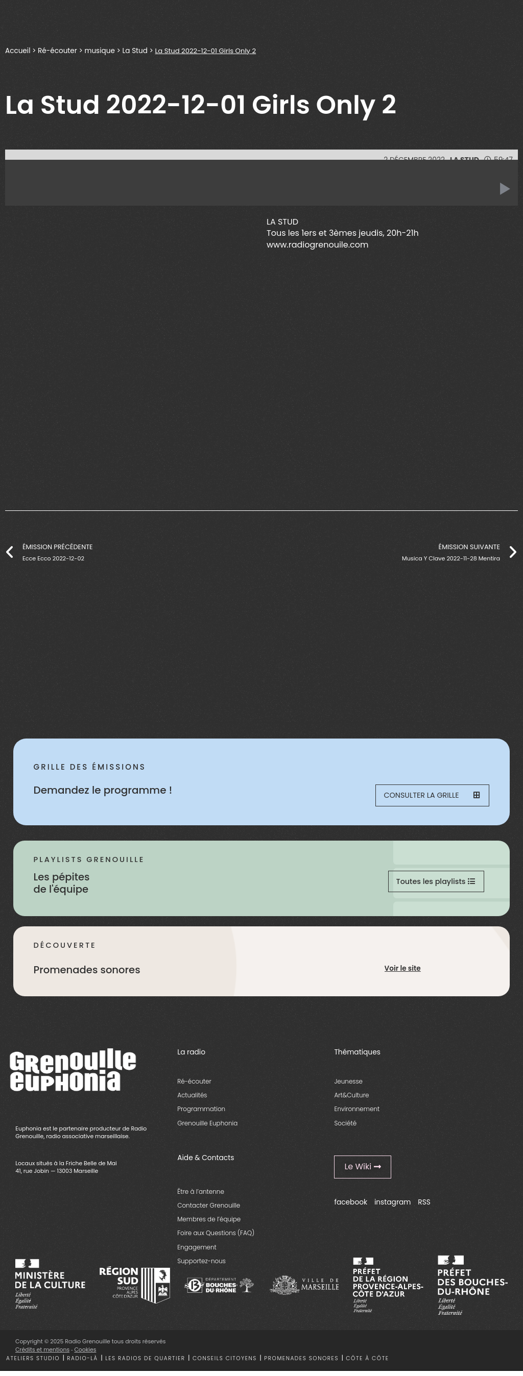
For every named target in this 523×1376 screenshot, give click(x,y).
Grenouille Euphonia (207, 1127)
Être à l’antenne (200, 1196)
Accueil (18, 51)
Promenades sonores (301, 1363)
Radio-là (82, 1363)
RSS (424, 1207)
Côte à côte (367, 1363)
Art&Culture (351, 1100)
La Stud (135, 51)
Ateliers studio (33, 1363)
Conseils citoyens (225, 1363)
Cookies (86, 1354)
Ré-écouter (57, 51)
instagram (392, 1207)
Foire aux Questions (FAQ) (215, 1238)
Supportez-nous (201, 1265)
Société (345, 1127)
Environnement (356, 1114)
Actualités (192, 1100)
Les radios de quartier (145, 1363)
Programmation (201, 1114)
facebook (350, 1207)
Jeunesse (348, 1086)
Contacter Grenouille (208, 1210)
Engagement (197, 1251)
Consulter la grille (431, 796)
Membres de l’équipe (209, 1224)
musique (100, 51)
